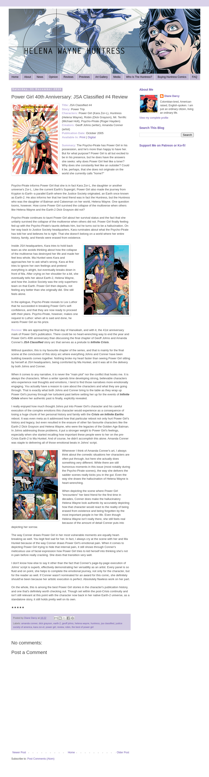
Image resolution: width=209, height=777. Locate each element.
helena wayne (82, 623)
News (40, 76)
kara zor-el (38, 627)
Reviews (68, 76)
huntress (95, 623)
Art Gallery (101, 76)
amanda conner (29, 623)
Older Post (123, 752)
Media (117, 76)
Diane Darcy (171, 96)
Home (15, 76)
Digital (92, 137)
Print (82, 137)
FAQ (194, 76)
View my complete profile (153, 117)
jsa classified (107, 623)
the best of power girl (82, 627)
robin (67, 627)
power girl (51, 627)
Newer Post (19, 752)
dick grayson (45, 623)
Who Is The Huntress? (139, 76)
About (27, 76)
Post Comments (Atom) (40, 758)
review (60, 627)
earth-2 (57, 623)
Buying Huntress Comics (172, 76)
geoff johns (68, 623)
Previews (84, 76)
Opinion (53, 76)
